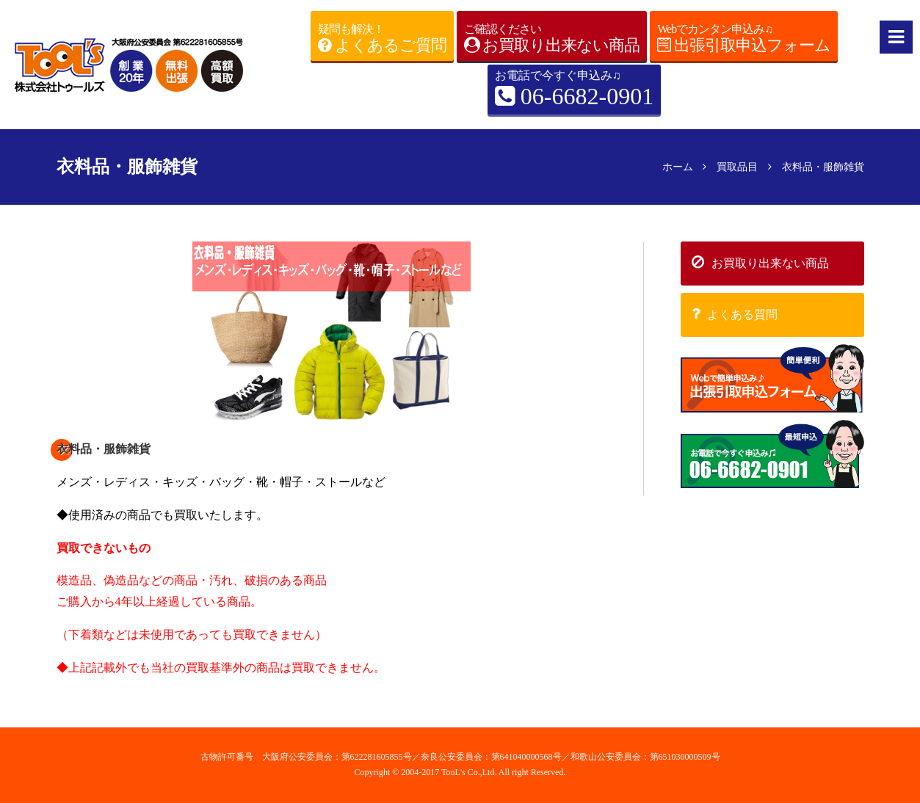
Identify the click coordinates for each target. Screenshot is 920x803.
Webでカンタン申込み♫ (743, 39)
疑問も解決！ (382, 39)
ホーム (677, 166)
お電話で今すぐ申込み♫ (574, 90)
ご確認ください (552, 39)
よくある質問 (735, 313)
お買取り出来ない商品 (760, 262)
